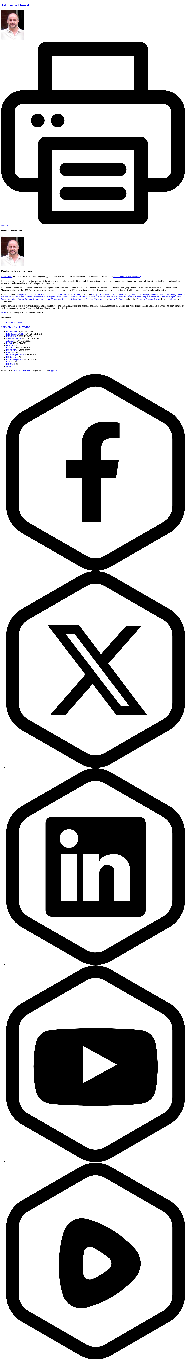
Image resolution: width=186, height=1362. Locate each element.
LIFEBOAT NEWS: (14, 334)
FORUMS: (10, 364)
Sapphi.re (53, 371)
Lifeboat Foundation (21, 371)
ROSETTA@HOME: (15, 359)
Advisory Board (15, 5)
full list (172, 299)
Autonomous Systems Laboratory (127, 277)
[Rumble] (95, 1359)
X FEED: (10, 341)
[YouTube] (95, 1161)
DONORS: (10, 345)
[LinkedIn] (95, 964)
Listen (3, 312)
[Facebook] (95, 570)
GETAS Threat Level (15, 327)
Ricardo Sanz (6, 277)
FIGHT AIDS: (12, 350)
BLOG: (9, 343)
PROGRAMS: (12, 357)
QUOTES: (10, 366)
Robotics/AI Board (14, 323)
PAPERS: (10, 362)
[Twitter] (95, 767)
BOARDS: (10, 348)
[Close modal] (2, 236)
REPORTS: (11, 352)
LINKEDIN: (11, 336)
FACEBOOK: (12, 331)
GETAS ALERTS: (13, 338)
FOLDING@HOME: (15, 355)
